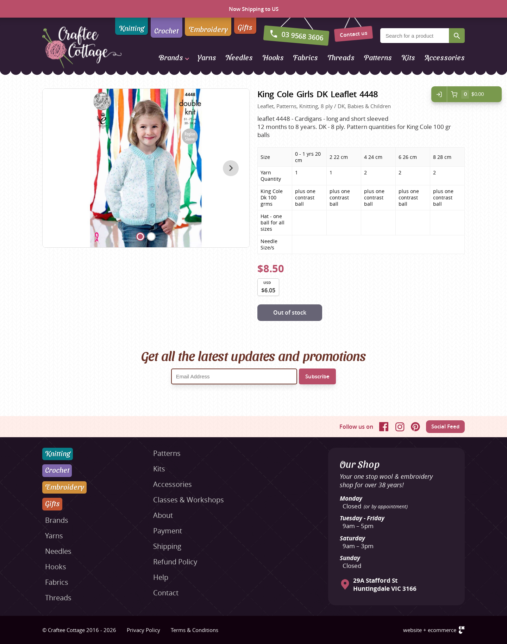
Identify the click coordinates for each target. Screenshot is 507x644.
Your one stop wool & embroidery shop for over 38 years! (386, 480)
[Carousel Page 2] (151, 236)
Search (457, 35)
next (230, 168)
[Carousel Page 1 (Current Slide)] (140, 236)
